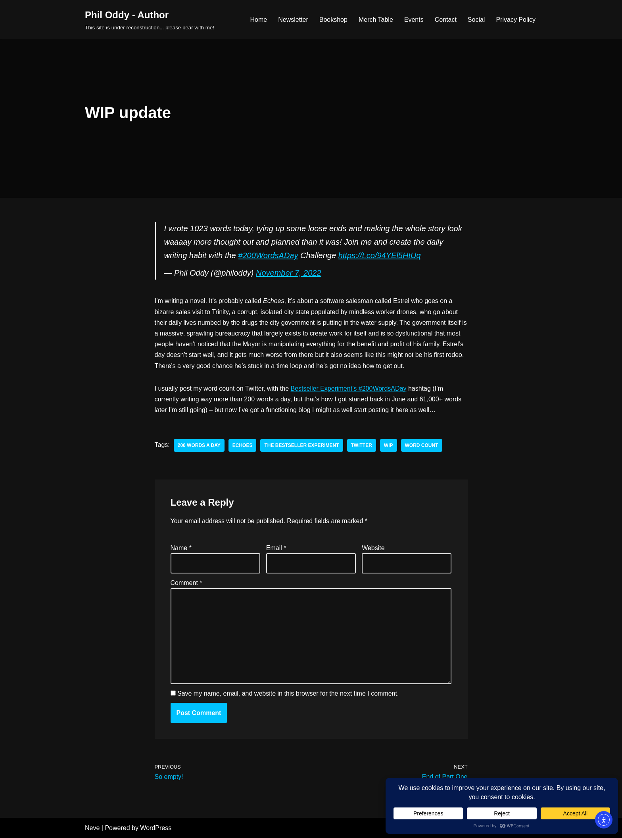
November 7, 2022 (288, 272)
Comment (186, 582)
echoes (242, 445)
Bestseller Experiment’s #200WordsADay (348, 388)
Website (373, 548)
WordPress (155, 828)
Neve (92, 828)
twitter (361, 445)
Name (181, 548)
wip (388, 445)
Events (414, 19)
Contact (446, 19)
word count (421, 445)
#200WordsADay (268, 255)
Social (476, 19)
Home (258, 19)
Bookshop (333, 19)
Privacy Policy (516, 19)
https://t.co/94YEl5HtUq (379, 255)
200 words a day (199, 445)
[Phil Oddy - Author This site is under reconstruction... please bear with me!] (149, 19)
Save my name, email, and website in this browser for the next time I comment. (288, 693)
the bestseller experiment (301, 445)
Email (276, 548)
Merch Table (376, 19)
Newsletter (293, 19)
